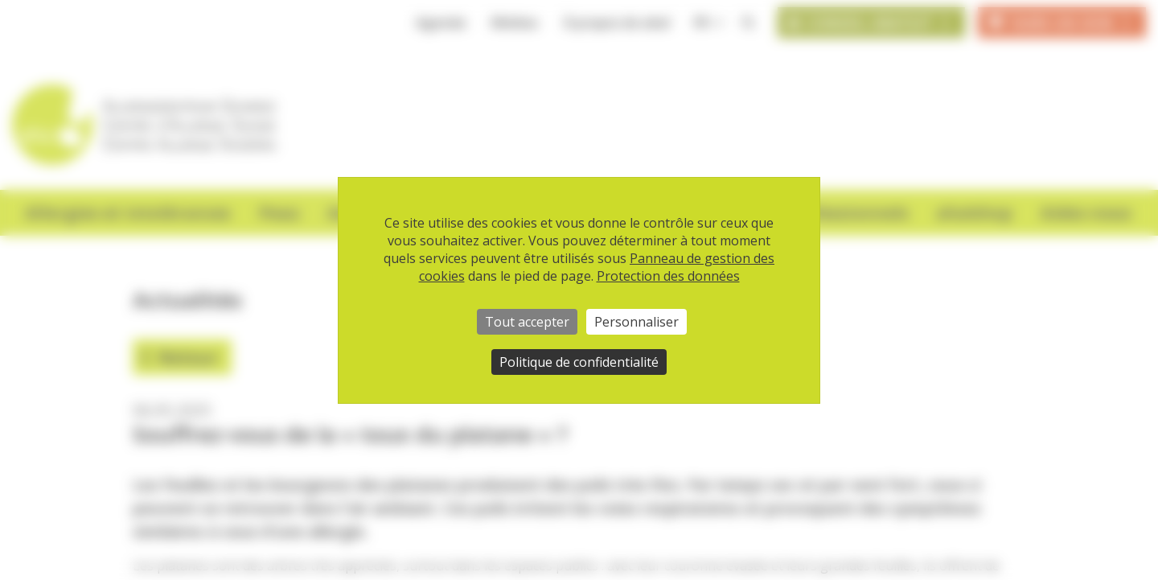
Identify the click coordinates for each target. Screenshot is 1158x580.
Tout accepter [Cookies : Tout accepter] (527, 322)
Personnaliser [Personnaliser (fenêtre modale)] (636, 322)
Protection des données (668, 276)
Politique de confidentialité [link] (579, 362)
